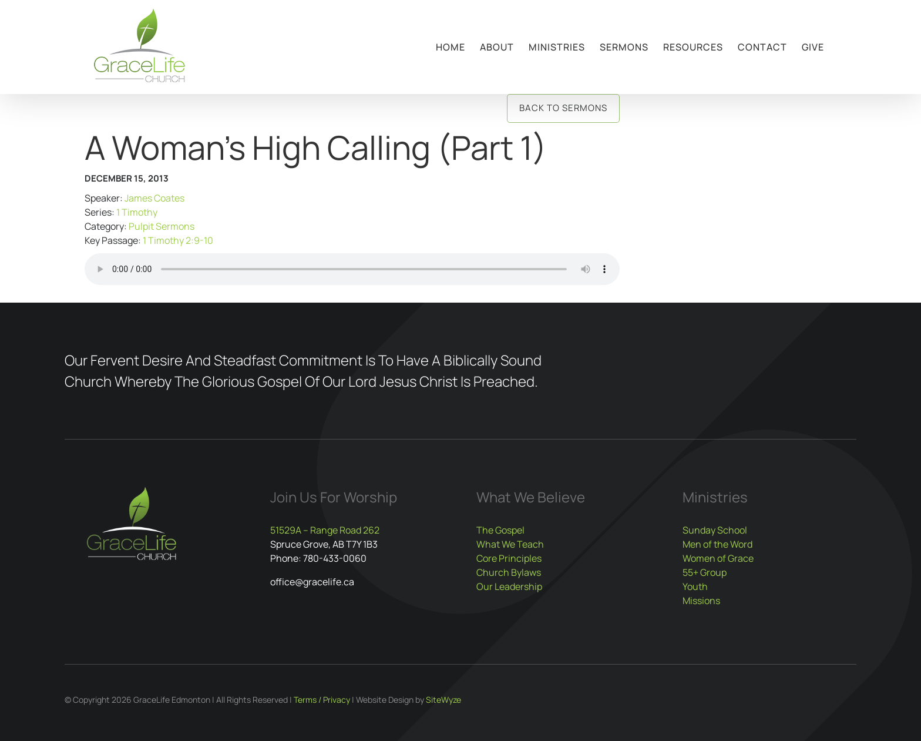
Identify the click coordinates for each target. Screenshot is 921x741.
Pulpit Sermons (161, 226)
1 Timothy (136, 212)
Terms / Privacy (322, 699)
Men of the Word (717, 544)
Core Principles (509, 558)
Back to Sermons (563, 108)
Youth (695, 586)
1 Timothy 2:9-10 (178, 240)
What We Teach (510, 544)
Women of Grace (718, 558)
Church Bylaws (508, 572)
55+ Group (705, 572)
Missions (701, 600)
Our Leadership (509, 586)
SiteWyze (443, 699)
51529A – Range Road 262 (324, 530)
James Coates (154, 198)
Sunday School (715, 530)
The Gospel (500, 530)
